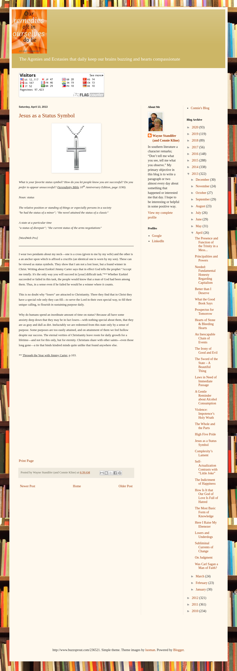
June (199, 219)
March (200, 576)
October (201, 193)
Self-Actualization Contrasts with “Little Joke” (206, 467)
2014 (195, 167)
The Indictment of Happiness (205, 482)
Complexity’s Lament (203, 453)
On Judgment (203, 557)
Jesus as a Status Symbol (47, 115)
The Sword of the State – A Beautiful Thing (206, 364)
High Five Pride (205, 434)
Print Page (26, 461)
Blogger (178, 650)
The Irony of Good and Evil (206, 350)
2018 (195, 140)
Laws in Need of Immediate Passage (206, 381)
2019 (195, 134)
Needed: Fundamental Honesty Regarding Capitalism (205, 274)
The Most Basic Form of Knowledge (205, 512)
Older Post (126, 486)
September (203, 199)
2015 (195, 160)
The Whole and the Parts (205, 426)
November (203, 186)
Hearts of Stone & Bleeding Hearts (205, 324)
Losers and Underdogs (204, 535)
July (199, 213)
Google (157, 236)
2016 (195, 154)
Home (77, 486)
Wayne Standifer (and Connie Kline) (166, 138)
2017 (195, 147)
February (202, 583)
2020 (195, 127)
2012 (195, 598)
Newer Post (27, 486)
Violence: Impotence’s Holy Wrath (204, 413)
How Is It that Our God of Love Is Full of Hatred (206, 496)
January (201, 589)
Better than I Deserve (203, 291)
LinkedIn (158, 241)
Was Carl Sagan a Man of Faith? (206, 566)
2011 (195, 604)
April (199, 232)
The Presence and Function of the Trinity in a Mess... (206, 244)
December (203, 179)
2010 (195, 611)
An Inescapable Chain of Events (205, 338)
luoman (150, 650)
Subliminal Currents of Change (204, 547)
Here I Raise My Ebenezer (206, 524)
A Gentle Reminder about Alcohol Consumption (206, 397)
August (201, 206)
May (199, 226)
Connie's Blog (200, 108)
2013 (195, 174)
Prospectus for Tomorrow (204, 311)
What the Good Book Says (205, 301)
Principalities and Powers (206, 258)
